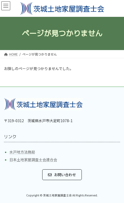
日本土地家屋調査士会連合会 (33, 159)
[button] (62, 174)
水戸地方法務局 (22, 152)
